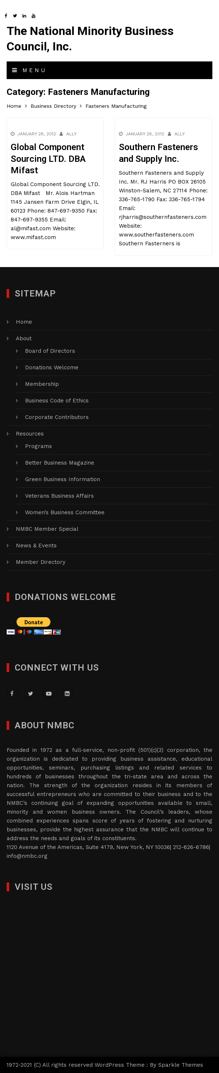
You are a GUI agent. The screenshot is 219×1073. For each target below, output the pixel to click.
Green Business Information (62, 479)
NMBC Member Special (47, 529)
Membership (42, 384)
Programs (38, 446)
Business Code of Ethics (57, 400)
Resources (30, 433)
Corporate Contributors (57, 417)
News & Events (36, 545)
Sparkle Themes (180, 1065)
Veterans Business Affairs (59, 496)
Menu (29, 70)
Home (24, 322)
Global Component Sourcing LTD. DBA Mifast (48, 158)
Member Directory (41, 562)
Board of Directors (50, 351)
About (24, 338)
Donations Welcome (51, 367)
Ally (71, 133)
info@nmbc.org (27, 856)
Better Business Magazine (59, 462)
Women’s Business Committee (65, 512)
